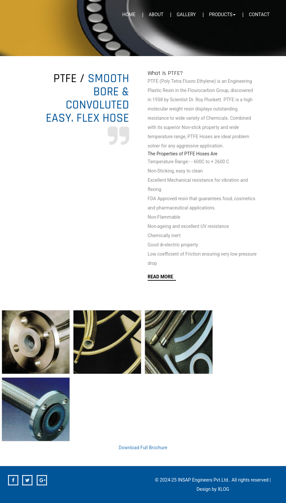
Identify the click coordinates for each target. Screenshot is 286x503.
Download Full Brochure (143, 447)
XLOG (223, 489)
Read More (160, 276)
